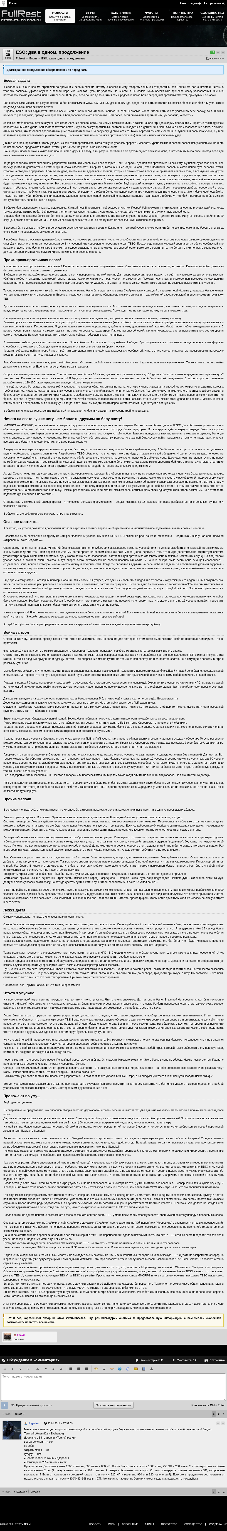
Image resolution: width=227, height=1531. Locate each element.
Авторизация (212, 3)
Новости (95, 1524)
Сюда (18, 1414)
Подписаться (217, 58)
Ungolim (33, 1423)
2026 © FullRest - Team (15, 1524)
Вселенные (130, 1524)
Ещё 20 (20, 1491)
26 (212, 52)
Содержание (218, 1524)
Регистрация (188, 3)
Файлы (149, 1524)
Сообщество (193, 1524)
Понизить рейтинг (223, 52)
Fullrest (20, 58)
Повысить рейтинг (218, 52)
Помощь (4, 1405)
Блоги (33, 58)
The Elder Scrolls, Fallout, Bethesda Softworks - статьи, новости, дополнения (22, 16)
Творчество (169, 1524)
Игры (111, 1524)
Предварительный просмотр (34, 1405)
